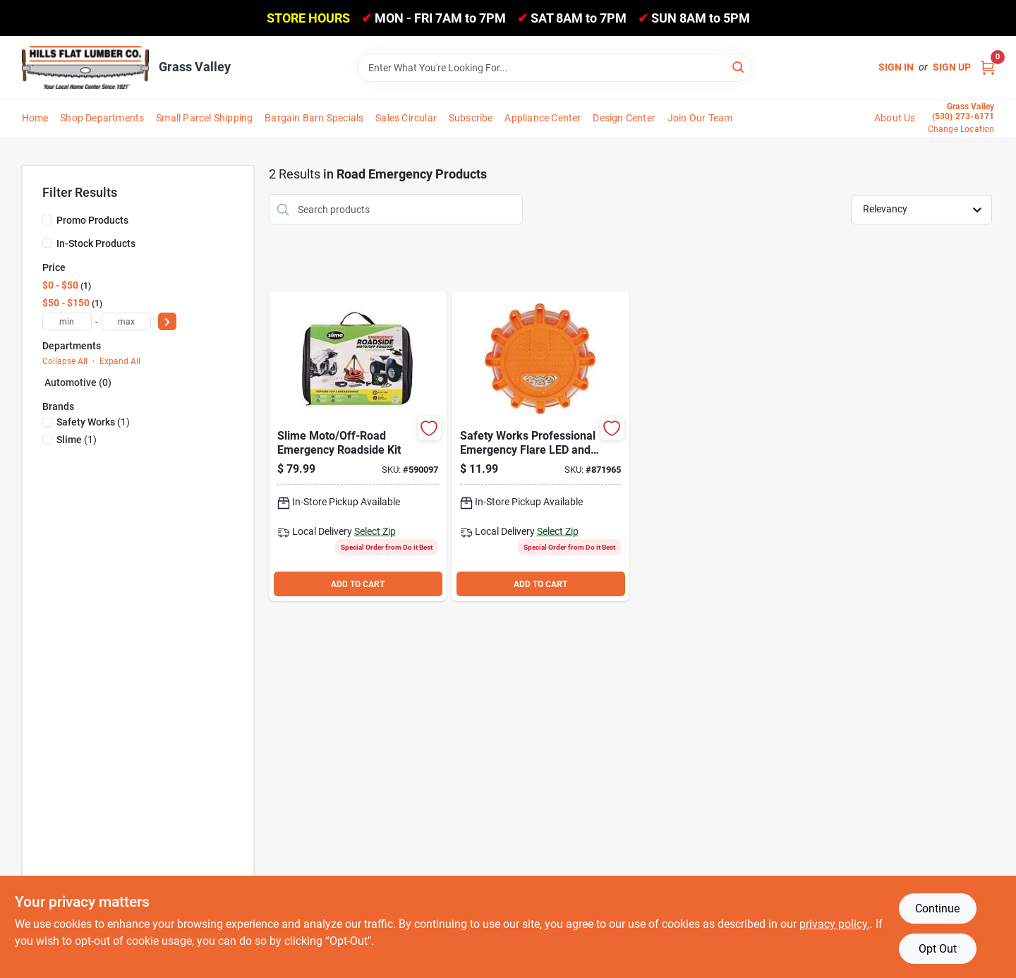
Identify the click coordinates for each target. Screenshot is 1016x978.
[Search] (739, 66)
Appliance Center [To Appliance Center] (542, 117)
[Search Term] (554, 68)
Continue (937, 908)
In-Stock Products (95, 243)
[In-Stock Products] (47, 243)
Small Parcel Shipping (204, 117)
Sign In (896, 67)
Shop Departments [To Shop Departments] (102, 117)
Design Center (624, 117)
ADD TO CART (358, 584)
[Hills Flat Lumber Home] (85, 67)
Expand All (119, 361)
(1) (93, 422)
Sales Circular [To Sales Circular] (406, 117)
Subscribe (471, 117)
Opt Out (938, 948)
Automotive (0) (77, 382)
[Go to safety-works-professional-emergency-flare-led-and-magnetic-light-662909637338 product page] (540, 446)
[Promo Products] (47, 219)
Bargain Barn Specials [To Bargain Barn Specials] (314, 117)
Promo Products (92, 220)
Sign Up (952, 67)
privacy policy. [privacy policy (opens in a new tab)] (834, 924)
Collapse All (64, 361)
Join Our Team (700, 117)
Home (35, 117)
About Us (895, 117)
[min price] (67, 321)
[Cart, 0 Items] (988, 67)
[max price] (126, 321)
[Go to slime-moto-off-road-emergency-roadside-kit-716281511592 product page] (358, 446)
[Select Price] (167, 321)
